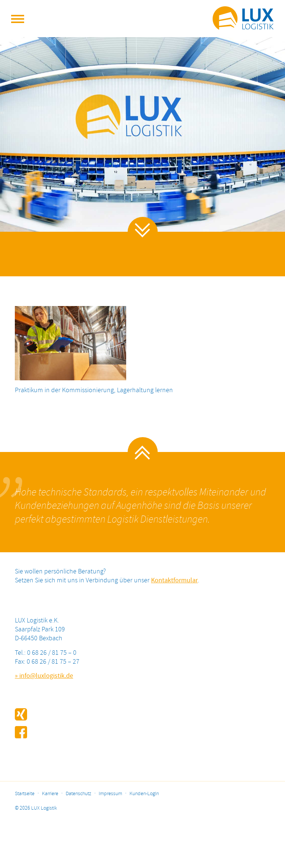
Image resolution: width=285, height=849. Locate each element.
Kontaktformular (174, 580)
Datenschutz (78, 793)
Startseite (25, 793)
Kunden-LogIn (144, 793)
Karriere (50, 793)
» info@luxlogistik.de (44, 675)
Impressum (110, 793)
